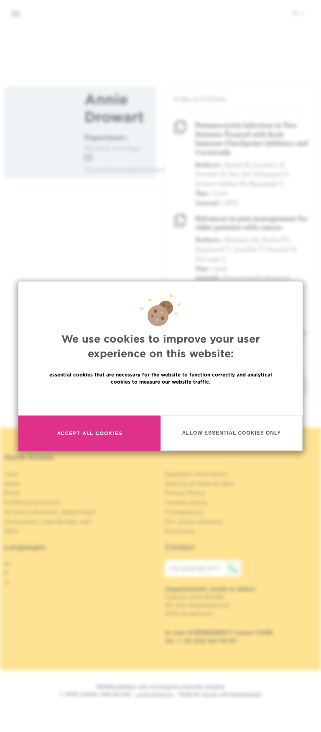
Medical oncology (112, 147)
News (12, 483)
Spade (210, 694)
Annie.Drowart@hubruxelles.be (134, 169)
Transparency (184, 512)
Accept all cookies (89, 433)
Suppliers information (196, 474)
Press (12, 492)
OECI (11, 531)
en (298, 12)
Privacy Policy (185, 492)
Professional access (32, 502)
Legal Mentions (154, 694)
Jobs (11, 474)
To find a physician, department (49, 512)
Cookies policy (186, 502)
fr (6, 573)
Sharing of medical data (199, 483)
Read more (160, 399)
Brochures (180, 531)
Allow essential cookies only (231, 433)
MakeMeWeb (246, 694)
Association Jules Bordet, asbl (48, 521)
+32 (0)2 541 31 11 (205, 568)
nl (7, 582)
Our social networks (194, 521)
